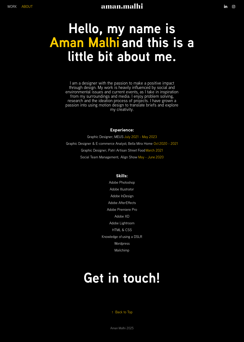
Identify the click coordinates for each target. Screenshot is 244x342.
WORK (12, 6)
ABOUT (27, 6)
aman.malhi (122, 6)
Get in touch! (122, 277)
